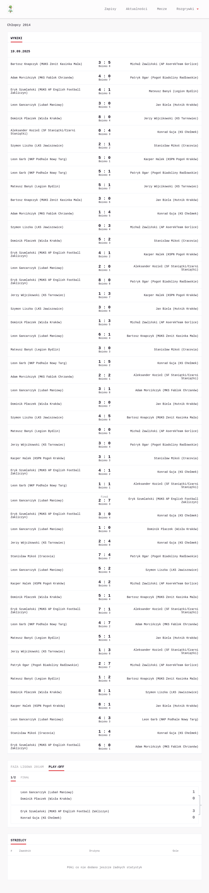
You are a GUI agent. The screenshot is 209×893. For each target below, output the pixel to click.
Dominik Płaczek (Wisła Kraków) (33, 118)
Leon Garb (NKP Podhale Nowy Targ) (36, 159)
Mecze (163, 9)
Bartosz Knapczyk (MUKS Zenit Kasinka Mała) (42, 64)
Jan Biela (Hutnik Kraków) (180, 105)
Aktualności (139, 9)
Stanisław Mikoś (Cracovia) (179, 145)
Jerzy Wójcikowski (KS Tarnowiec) (174, 118)
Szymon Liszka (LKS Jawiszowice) (34, 145)
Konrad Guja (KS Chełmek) (179, 132)
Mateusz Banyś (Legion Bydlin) (177, 91)
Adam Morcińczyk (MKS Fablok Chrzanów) (40, 77)
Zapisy (115, 9)
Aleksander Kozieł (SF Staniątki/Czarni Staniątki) (45, 132)
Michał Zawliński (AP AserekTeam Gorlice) (169, 64)
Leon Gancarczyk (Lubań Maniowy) (35, 105)
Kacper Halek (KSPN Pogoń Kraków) (173, 159)
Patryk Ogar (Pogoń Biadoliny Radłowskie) (169, 77)
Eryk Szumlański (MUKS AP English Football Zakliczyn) (48, 91)
